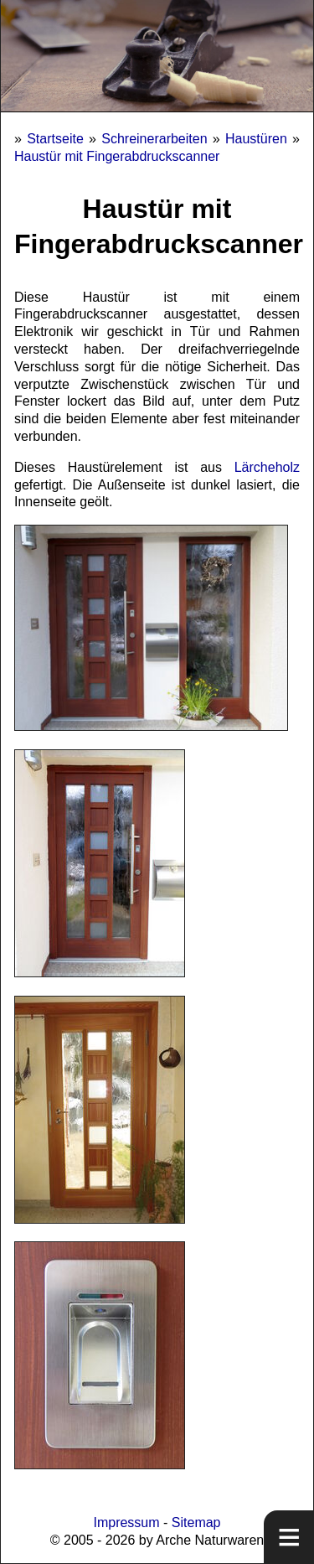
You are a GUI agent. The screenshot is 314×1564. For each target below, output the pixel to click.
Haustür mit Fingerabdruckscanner (116, 156)
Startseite (55, 139)
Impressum (126, 1522)
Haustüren (256, 139)
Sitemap (196, 1522)
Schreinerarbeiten (154, 139)
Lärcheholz (267, 467)
